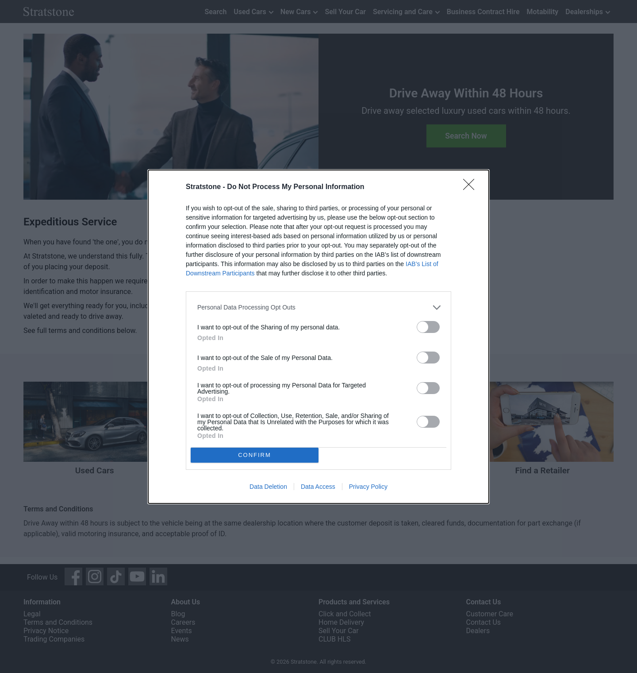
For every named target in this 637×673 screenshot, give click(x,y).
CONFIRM (254, 455)
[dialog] (318, 336)
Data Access (318, 486)
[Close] (471, 187)
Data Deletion (268, 486)
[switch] (428, 327)
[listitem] (318, 307)
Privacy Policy (368, 486)
